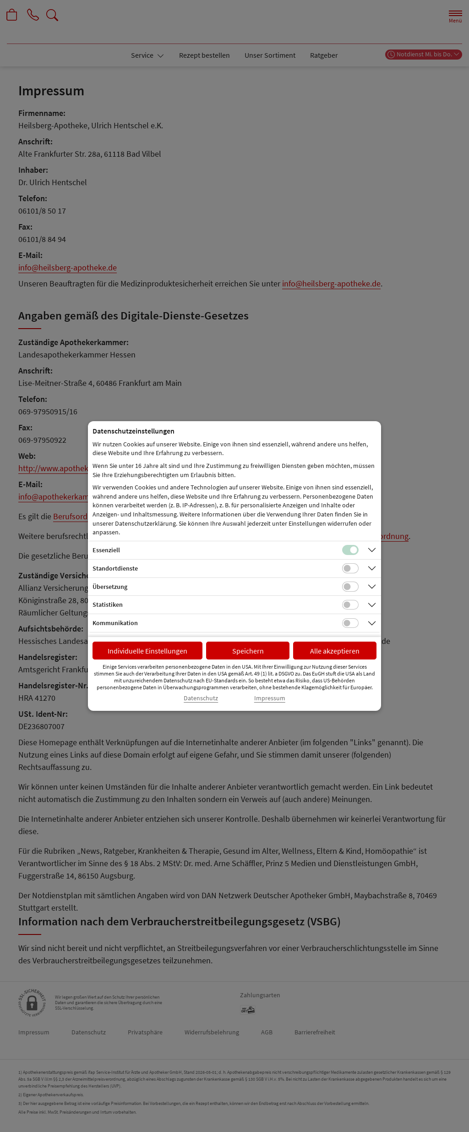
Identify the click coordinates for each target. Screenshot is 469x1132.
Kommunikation (115, 623)
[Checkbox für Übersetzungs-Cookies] (350, 587)
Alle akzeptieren (335, 650)
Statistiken (108, 604)
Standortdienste (115, 568)
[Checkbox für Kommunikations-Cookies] (350, 623)
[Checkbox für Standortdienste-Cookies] (350, 568)
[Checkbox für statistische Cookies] (350, 605)
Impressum (269, 698)
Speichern (248, 650)
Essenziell (106, 550)
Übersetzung (110, 586)
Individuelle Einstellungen (147, 650)
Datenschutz (201, 698)
